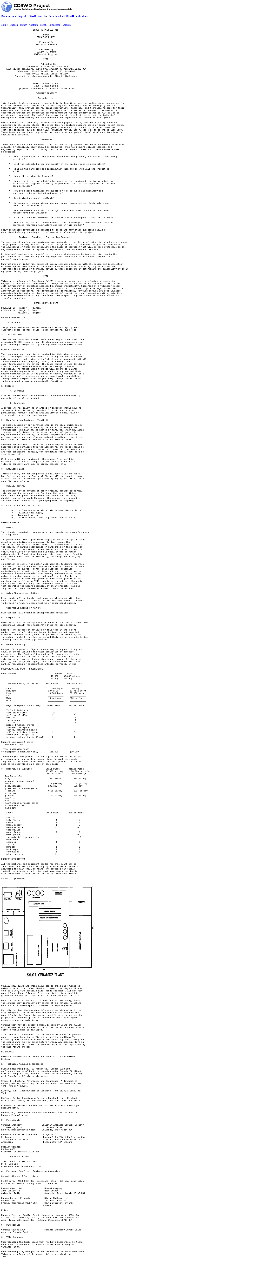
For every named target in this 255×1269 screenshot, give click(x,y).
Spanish (66, 24)
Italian (43, 24)
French (23, 24)
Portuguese (54, 24)
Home (4, 24)
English (14, 24)
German (33, 24)
